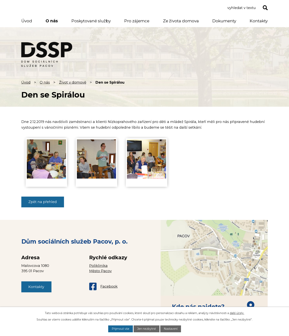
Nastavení (170, 329)
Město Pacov (100, 271)
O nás (45, 82)
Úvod (26, 82)
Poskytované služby (91, 20)
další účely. (237, 313)
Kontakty (259, 20)
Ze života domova (181, 20)
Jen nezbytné (146, 329)
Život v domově (72, 82)
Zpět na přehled (42, 202)
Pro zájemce (136, 20)
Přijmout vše (120, 329)
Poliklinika (98, 266)
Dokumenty (224, 20)
